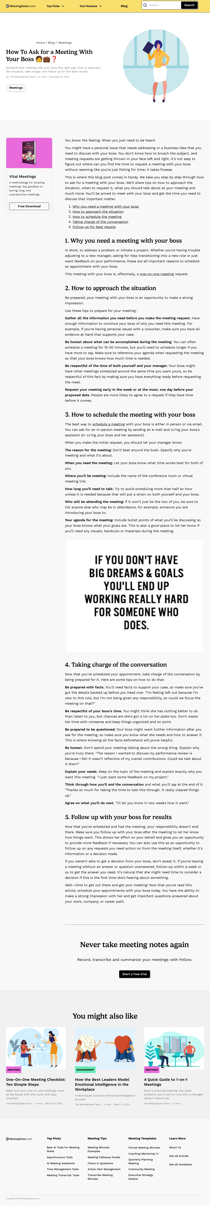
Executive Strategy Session (140, 1176)
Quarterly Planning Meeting (140, 1161)
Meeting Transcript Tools (63, 1175)
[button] (57, 6)
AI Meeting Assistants (61, 1163)
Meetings (65, 42)
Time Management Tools (63, 1169)
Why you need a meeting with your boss (106, 206)
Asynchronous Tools (60, 1157)
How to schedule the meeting (97, 217)
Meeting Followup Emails (104, 1157)
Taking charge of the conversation (100, 222)
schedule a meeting (109, 424)
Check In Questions (100, 1163)
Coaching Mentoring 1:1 (143, 1153)
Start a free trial (134, 974)
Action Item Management (104, 1169)
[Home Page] (19, 1139)
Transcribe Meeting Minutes (100, 1176)
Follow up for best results (94, 227)
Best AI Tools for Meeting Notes (63, 1149)
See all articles (178, 1155)
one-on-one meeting (157, 274)
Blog (124, 6)
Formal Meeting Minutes (144, 1147)
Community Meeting (141, 1169)
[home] (20, 6)
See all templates (180, 1164)
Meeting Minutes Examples (98, 1149)
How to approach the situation (98, 212)
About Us (175, 1147)
